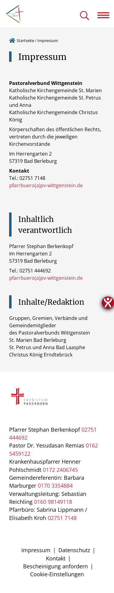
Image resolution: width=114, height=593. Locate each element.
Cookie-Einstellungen (57, 574)
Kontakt (55, 558)
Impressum (35, 550)
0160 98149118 (53, 501)
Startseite (25, 40)
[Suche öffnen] (84, 16)
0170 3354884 (55, 485)
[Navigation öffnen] (105, 15)
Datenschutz (74, 550)
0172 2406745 (60, 469)
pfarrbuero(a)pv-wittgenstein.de (46, 185)
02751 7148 (62, 517)
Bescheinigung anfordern (55, 566)
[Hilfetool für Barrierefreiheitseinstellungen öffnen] (108, 302)
